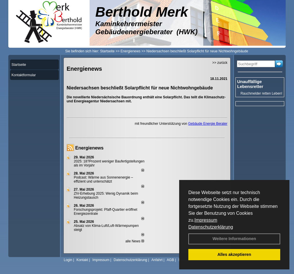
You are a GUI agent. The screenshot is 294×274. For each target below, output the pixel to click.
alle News (134, 241)
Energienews (89, 147)
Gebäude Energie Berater (207, 124)
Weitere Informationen (234, 238)
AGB (170, 260)
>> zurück (219, 63)
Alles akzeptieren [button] (234, 254)
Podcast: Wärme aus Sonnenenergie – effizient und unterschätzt (103, 179)
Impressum (205, 220)
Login (68, 260)
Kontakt (82, 260)
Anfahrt (157, 260)
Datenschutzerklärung (210, 227)
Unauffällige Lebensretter (250, 84)
